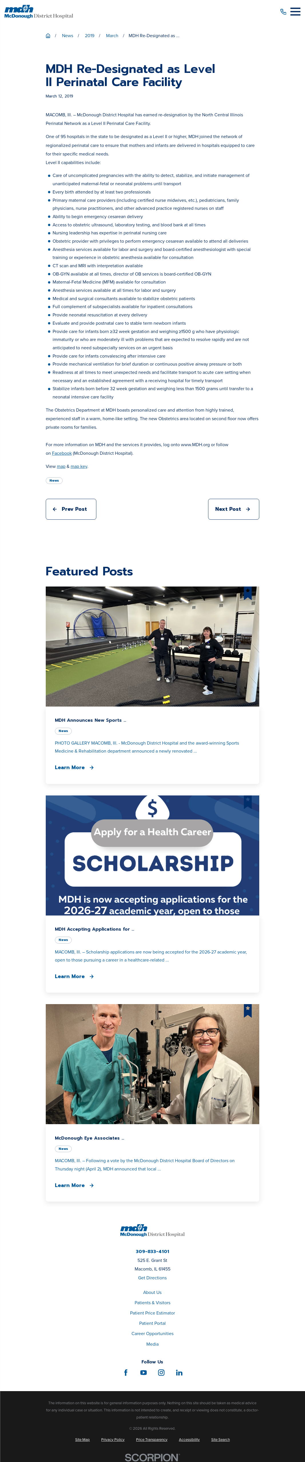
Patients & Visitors (152, 1302)
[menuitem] (82, 1439)
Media (152, 1344)
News (54, 480)
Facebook (62, 453)
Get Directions (152, 1277)
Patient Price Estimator (152, 1313)
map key (79, 466)
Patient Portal (152, 1323)
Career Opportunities (152, 1333)
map (61, 466)
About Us (152, 1292)
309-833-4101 (152, 1252)
